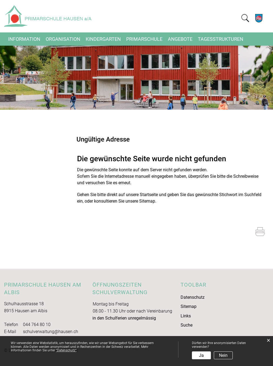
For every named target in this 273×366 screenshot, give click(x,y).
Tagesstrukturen (220, 39)
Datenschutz (193, 297)
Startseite (149, 194)
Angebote (180, 39)
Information (24, 39)
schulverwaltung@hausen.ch (50, 331)
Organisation (63, 39)
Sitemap (189, 306)
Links (186, 315)
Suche (186, 325)
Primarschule (144, 39)
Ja (201, 355)
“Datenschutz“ (66, 350)
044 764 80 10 (37, 324)
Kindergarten (103, 39)
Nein (223, 355)
